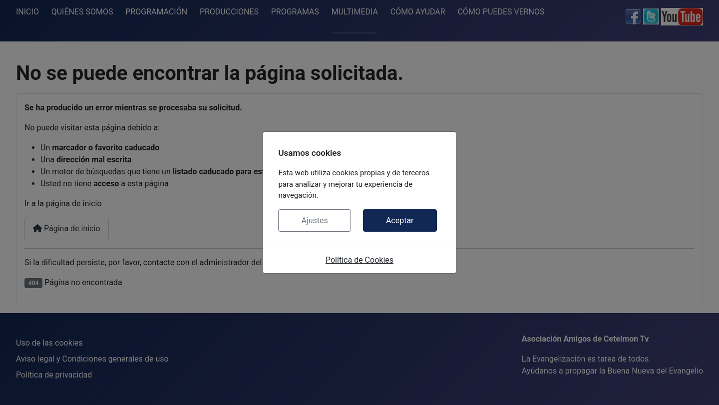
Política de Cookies (359, 260)
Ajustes (314, 220)
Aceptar (400, 220)
